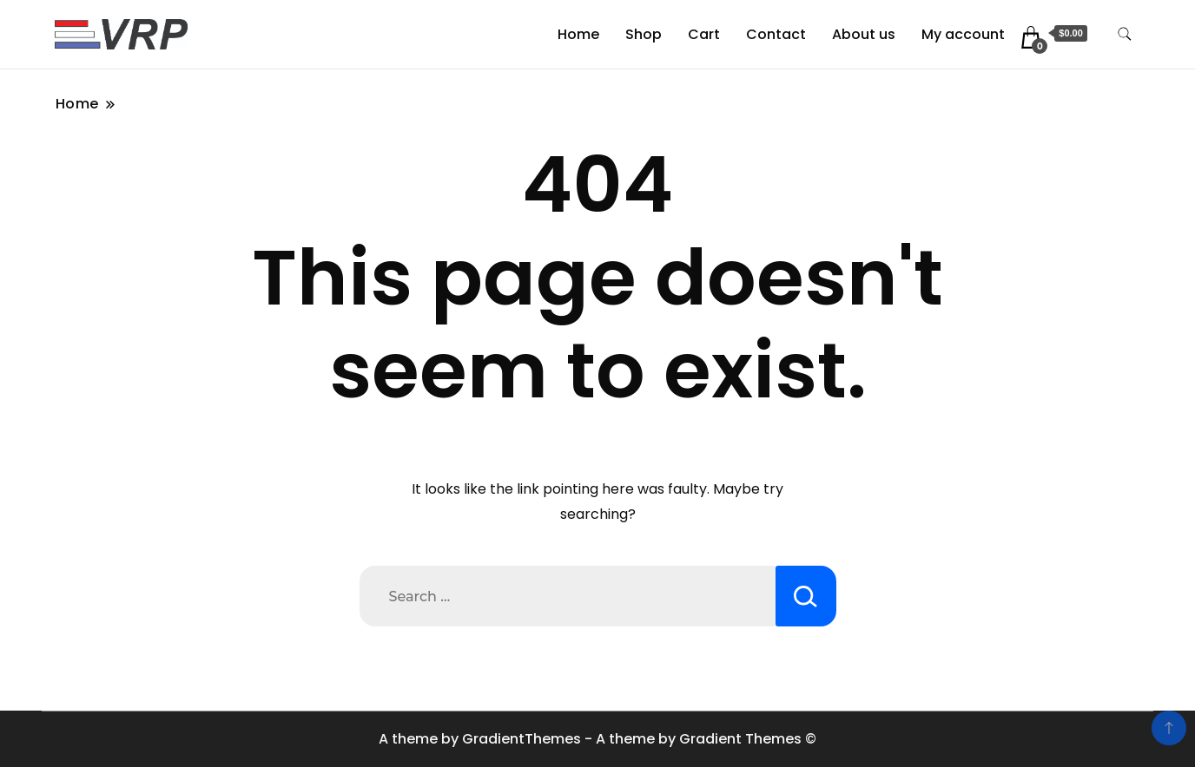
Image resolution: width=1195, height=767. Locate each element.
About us (863, 34)
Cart (704, 34)
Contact (776, 34)
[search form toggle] (1124, 34)
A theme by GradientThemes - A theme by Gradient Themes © (597, 739)
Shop (643, 34)
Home (578, 34)
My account (963, 34)
